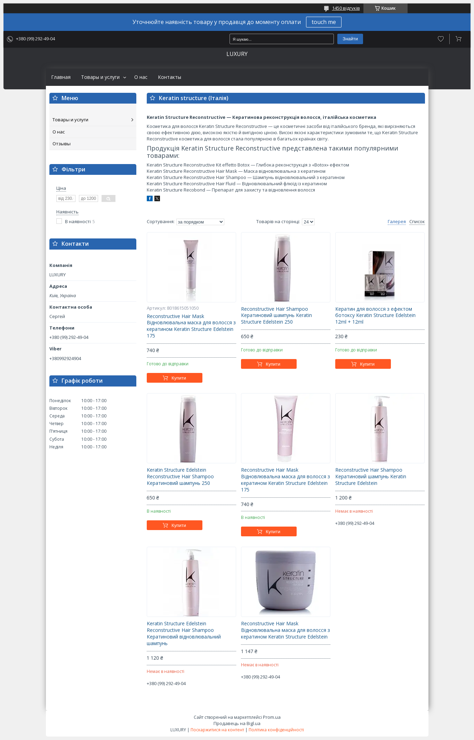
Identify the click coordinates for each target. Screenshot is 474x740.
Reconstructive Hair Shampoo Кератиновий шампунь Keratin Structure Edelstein (370, 476)
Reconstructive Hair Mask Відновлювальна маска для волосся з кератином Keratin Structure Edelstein (285, 630)
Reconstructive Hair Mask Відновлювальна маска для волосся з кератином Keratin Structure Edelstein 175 (191, 326)
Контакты (169, 77)
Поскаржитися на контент (217, 730)
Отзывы (62, 143)
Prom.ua (272, 717)
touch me (324, 22)
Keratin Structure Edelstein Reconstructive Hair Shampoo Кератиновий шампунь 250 (180, 476)
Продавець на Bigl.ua (237, 723)
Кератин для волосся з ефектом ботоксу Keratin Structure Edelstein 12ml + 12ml (375, 315)
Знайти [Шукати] (350, 38)
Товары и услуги (100, 77)
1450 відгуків (346, 8)
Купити (178, 378)
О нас (140, 77)
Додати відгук (441, 39)
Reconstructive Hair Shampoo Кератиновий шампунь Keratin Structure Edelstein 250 (276, 315)
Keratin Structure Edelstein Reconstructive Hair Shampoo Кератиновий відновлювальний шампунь (184, 633)
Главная (61, 77)
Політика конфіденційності (276, 730)
